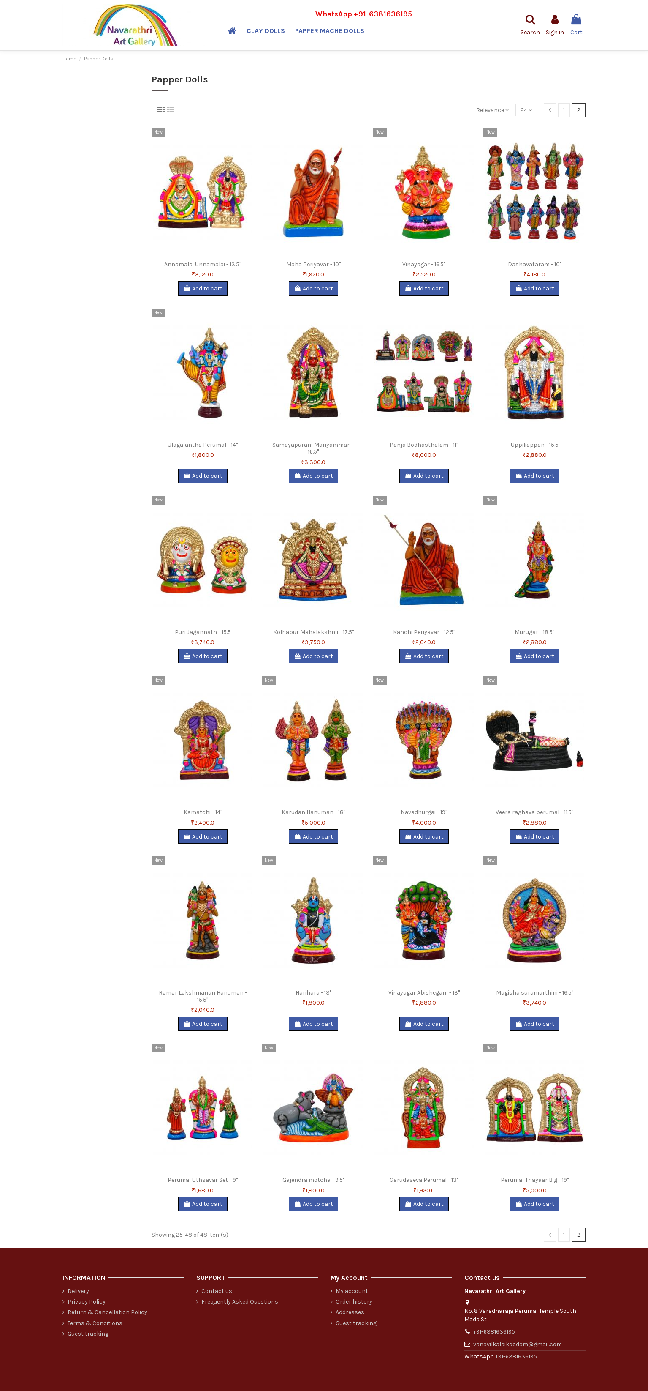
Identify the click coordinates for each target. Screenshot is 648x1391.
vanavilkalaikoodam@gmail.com (517, 1344)
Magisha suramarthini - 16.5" (534, 992)
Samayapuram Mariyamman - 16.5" (313, 448)
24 (526, 110)
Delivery (78, 1291)
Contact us (216, 1291)
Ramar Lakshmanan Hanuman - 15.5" (203, 996)
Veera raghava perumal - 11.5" (534, 812)
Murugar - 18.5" (534, 632)
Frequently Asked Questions (239, 1301)
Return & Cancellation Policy (107, 1312)
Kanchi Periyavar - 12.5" (424, 632)
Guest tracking (88, 1333)
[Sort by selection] (492, 110)
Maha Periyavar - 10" (313, 264)
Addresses (350, 1312)
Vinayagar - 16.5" (423, 264)
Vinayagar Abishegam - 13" (424, 992)
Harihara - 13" (313, 992)
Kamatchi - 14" (203, 812)
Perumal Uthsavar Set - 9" (203, 1179)
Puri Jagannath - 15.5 (203, 632)
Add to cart (202, 288)
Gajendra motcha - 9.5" (313, 1179)
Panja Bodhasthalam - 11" (424, 444)
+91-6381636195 (383, 14)
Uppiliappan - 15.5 (535, 444)
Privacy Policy (87, 1301)
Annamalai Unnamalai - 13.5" (202, 264)
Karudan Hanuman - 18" (313, 812)
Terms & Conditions (95, 1323)
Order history (354, 1301)
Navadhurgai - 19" (424, 812)
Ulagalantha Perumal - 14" (203, 444)
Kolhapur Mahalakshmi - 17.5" (313, 632)
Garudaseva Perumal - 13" (424, 1179)
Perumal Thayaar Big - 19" (535, 1179)
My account (352, 1291)
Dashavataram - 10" (534, 264)
